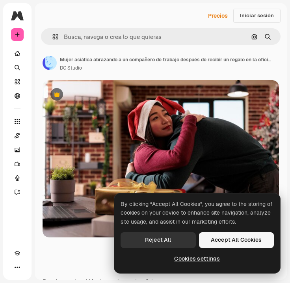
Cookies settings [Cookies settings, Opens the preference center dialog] (197, 258)
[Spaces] (17, 135)
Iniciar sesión (257, 15)
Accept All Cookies (236, 239)
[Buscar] (17, 67)
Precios (218, 15)
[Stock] (17, 81)
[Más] (17, 267)
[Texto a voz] (17, 178)
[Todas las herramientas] (17, 121)
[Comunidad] (17, 96)
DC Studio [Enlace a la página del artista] (71, 68)
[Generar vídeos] (17, 164)
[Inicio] (17, 53)
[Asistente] (17, 192)
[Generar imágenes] (17, 149)
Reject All (158, 239)
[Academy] (17, 253)
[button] (52, 37)
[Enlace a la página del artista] (50, 63)
